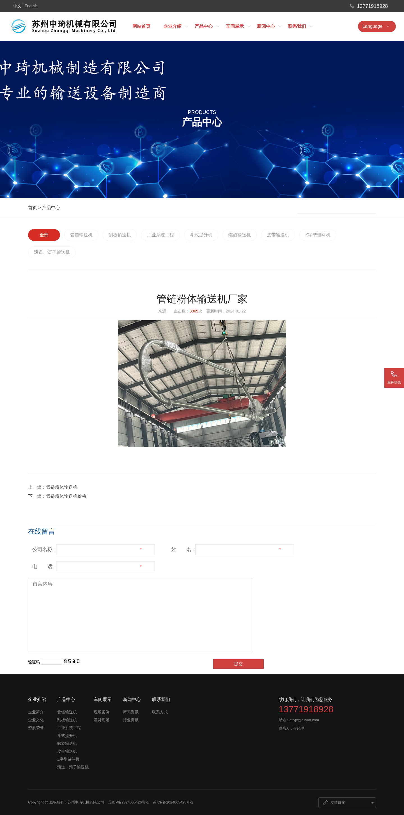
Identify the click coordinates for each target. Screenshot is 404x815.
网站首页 (141, 26)
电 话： (45, 566)
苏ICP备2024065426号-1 (128, 802)
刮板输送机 (120, 234)
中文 (17, 6)
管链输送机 (81, 234)
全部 (44, 234)
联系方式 (160, 712)
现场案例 (101, 712)
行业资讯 (131, 720)
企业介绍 (176, 26)
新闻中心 (269, 26)
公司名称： (45, 549)
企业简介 (36, 712)
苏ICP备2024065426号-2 (173, 802)
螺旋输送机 (239, 234)
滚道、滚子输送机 (52, 252)
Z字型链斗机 (317, 234)
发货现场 (101, 720)
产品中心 (207, 26)
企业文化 (36, 720)
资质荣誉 (36, 727)
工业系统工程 (160, 234)
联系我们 (300, 26)
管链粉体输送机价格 (66, 496)
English (31, 6)
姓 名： (184, 549)
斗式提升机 (201, 234)
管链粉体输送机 (61, 487)
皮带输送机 (278, 234)
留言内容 (43, 584)
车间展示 (238, 26)
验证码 (34, 662)
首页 (32, 207)
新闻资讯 (131, 712)
